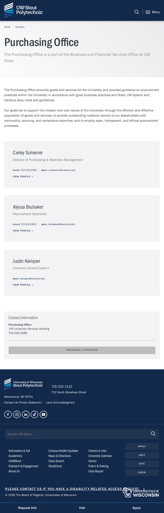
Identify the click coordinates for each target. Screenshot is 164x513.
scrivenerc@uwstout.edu (62, 170)
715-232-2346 (28, 170)
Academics (15, 456)
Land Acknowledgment (60, 402)
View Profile (21, 176)
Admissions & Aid (19, 451)
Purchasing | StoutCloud (82, 350)
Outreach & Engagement (23, 466)
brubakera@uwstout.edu (61, 224)
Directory (20, 27)
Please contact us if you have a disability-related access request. (72, 489)
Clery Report (95, 471)
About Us (14, 471)
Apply (142, 446)
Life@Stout (15, 461)
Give (142, 463)
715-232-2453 (28, 224)
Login (142, 472)
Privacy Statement (30, 402)
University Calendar (100, 456)
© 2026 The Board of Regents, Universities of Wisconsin (41, 495)
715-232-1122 (61, 386)
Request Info (27, 508)
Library (92, 461)
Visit (142, 455)
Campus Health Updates (63, 451)
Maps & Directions (59, 456)
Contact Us (11, 402)
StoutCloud (55, 466)
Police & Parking (98, 466)
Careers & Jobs (97, 451)
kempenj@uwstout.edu (32, 278)
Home (7, 27)
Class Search (56, 461)
